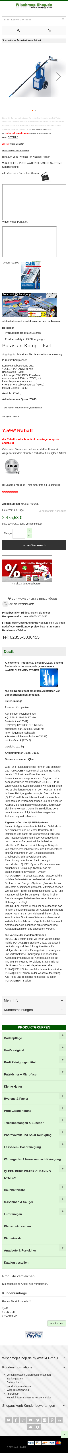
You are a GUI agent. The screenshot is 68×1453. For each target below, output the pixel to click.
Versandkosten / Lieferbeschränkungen (29, 1374)
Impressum (13, 1393)
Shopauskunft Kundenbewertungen (28, 1405)
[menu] (34, 1150)
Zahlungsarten (15, 1378)
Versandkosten (33, 523)
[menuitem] (34, 1038)
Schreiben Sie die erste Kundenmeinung (39, 354)
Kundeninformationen (18, 1367)
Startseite (7, 40)
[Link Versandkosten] (39, 129)
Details (9, 651)
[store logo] (34, 6)
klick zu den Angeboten (27, 583)
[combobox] (34, 19)
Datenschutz (14, 1382)
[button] (58, 76)
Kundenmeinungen (18, 1010)
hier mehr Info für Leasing (42, 484)
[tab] (18, 30)
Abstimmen (56, 1323)
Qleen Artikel (58, 453)
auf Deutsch (23, 332)
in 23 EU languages (25, 339)
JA (6, 1308)
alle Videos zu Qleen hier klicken (21, 173)
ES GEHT (11, 1311)
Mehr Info (11, 1000)
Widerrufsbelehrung (18, 1389)
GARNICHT (12, 1315)
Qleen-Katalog (11, 262)
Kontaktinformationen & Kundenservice (29, 1397)
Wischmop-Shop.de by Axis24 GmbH (30, 1358)
